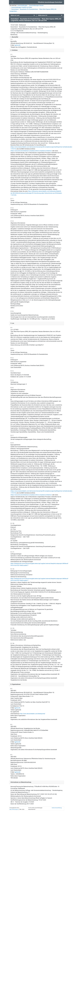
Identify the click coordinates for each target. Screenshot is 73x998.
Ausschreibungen (22, 5)
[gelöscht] (17, 45)
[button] (23, 15)
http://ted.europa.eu (14, 809)
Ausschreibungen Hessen (36, 5)
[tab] (22, 15)
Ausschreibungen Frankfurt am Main (21, 7)
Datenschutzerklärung (57, 807)
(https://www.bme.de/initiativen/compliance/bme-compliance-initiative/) (31, 151)
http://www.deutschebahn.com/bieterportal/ (32, 713)
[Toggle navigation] (12, 2)
